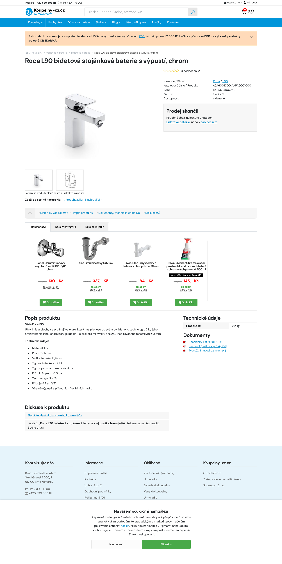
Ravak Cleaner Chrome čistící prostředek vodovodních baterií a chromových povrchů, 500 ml (186, 266)
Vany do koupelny (155, 491)
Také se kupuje (94, 227)
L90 (225, 81)
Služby (100, 22)
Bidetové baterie (80, 52)
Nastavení (115, 544)
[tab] (38, 226)
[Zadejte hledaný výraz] (136, 12)
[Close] (251, 37)
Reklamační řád (95, 497)
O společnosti (212, 473)
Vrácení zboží (93, 485)
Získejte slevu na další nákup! (222, 479)
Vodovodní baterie (56, 52)
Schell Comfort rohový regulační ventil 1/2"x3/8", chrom (50, 266)
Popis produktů (81, 213)
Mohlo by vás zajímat (53, 213)
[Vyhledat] (192, 12)
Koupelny (37, 52)
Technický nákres (208, 346)
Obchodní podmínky (98, 491)
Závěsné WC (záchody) (159, 473)
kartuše (43, 363)
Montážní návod (207, 350)
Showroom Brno (213, 485)
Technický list (206, 342)
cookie (125, 526)
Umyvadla (150, 479)
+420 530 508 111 (38, 493)
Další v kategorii (65, 227)
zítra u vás (96, 289)
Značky (156, 22)
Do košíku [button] (51, 302)
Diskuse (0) (151, 213)
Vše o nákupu (135, 22)
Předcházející (73, 200)
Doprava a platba (96, 473)
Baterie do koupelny (157, 485)
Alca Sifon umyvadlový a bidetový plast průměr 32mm (141, 264)
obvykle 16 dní (51, 286)
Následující (93, 200)
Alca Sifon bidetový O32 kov (96, 263)
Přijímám (166, 544)
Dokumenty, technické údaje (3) (118, 213)
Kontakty (173, 22)
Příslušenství (37, 227)
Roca (216, 81)
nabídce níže (209, 122)
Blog (115, 22)
